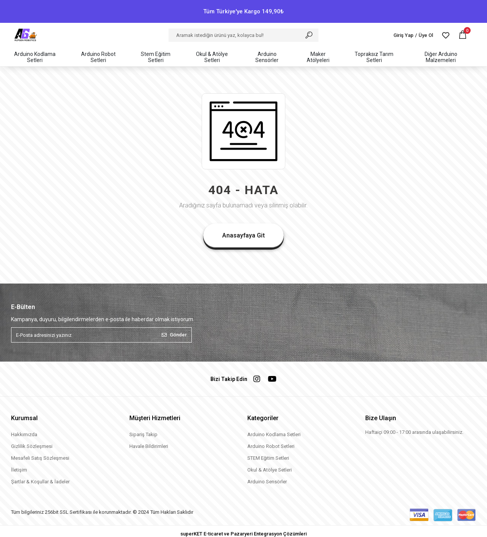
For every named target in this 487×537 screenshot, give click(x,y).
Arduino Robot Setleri (270, 446)
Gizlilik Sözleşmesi (32, 446)
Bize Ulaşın (380, 418)
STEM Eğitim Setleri (268, 458)
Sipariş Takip (143, 434)
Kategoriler (263, 418)
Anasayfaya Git (243, 235)
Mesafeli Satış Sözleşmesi (40, 458)
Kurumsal (24, 418)
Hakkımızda (24, 434)
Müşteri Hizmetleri (154, 418)
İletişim (19, 470)
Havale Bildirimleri (148, 446)
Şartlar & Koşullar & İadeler (40, 481)
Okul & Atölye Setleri (269, 470)
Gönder (174, 335)
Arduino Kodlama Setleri (274, 434)
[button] (462, 35)
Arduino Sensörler (267, 481)
